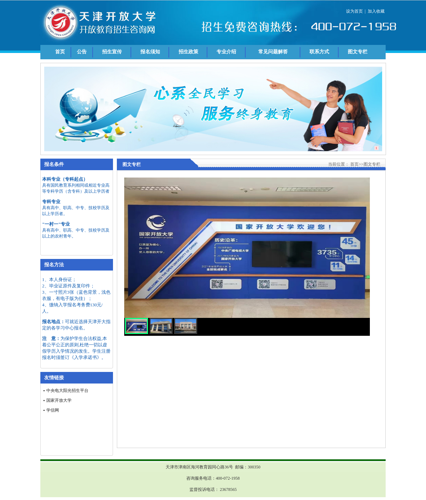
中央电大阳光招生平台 (67, 390)
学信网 (52, 410)
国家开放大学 (59, 400)
